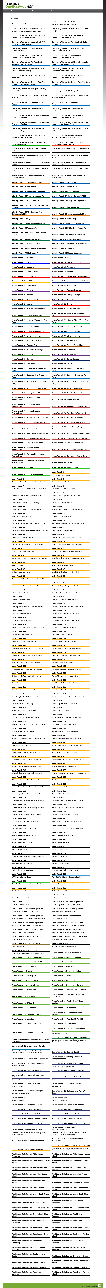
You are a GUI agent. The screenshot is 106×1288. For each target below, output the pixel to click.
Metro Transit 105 (59, 618)
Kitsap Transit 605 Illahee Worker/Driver (68, 400)
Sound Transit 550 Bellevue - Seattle (26, 1084)
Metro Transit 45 (58, 562)
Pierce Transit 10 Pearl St (62, 962)
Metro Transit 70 (18, 604)
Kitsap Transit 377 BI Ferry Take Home (27, 336)
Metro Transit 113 (59, 631)
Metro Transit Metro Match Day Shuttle (27, 936)
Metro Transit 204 (19, 722)
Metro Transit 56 (58, 576)
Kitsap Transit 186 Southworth (24, 276)
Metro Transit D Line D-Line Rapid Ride (27, 916)
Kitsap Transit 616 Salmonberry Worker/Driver (30, 417)
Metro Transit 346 (59, 805)
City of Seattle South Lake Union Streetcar (28, 28)
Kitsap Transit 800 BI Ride (62, 463)
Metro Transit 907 (59, 853)
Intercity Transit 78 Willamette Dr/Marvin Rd (29, 248)
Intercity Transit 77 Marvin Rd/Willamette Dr (69, 244)
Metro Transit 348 (19, 812)
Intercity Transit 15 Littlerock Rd (24, 187)
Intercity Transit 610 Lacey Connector (67, 253)
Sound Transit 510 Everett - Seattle (66, 1052)
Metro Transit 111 (19, 631)
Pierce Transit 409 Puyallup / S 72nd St (67, 1019)
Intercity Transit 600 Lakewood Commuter (28, 253)
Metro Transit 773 (19, 832)
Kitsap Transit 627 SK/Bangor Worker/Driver (69, 438)
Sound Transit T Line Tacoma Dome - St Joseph (71, 1145)
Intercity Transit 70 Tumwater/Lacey (26, 228)
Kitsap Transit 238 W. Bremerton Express (28, 309)
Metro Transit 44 (18, 562)
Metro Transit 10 (58, 500)
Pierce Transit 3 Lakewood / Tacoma (66, 957)
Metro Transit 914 (19, 860)
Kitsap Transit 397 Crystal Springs (65, 359)
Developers (73, 11)
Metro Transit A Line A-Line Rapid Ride (67, 902)
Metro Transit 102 (19, 618)
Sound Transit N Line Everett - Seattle (27, 1130)
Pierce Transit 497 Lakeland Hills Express (28, 1023)
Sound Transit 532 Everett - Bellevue (26, 1070)
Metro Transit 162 (59, 680)
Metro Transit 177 (19, 694)
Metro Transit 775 (59, 832)
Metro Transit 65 (18, 597)
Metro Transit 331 (19, 798)
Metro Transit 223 (59, 735)
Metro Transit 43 (58, 555)
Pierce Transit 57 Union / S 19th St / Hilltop (69, 990)
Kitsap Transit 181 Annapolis (63, 267)
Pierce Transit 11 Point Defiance (24, 966)
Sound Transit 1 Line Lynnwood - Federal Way (70, 1037)
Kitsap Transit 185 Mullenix (63, 272)
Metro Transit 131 (59, 652)
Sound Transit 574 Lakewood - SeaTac (27, 1105)
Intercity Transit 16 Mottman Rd (64, 187)
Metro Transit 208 (59, 722)
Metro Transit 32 (58, 541)
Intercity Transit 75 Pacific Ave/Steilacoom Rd (70, 239)
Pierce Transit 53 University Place (25, 985)
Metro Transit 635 (59, 825)
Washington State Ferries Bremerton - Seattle (70, 1256)
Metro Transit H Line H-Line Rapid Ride (67, 929)
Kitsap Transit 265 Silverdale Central (66, 309)
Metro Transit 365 (59, 812)
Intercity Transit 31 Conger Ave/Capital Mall (69, 201)
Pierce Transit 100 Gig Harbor (24, 996)
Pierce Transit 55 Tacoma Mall (24, 990)
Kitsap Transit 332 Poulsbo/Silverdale (67, 326)
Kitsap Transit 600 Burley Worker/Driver (27, 393)
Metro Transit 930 (59, 867)
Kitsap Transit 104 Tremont (22, 258)
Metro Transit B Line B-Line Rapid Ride (27, 909)
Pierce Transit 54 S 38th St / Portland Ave (68, 985)
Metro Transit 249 (19, 770)
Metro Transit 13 (18, 513)
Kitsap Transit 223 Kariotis (22, 295)
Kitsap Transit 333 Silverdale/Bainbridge (28, 331)
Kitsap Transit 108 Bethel (22, 262)
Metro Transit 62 (58, 590)
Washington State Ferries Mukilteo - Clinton (29, 1203)
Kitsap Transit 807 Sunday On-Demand (27, 474)
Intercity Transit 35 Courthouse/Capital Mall (69, 214)
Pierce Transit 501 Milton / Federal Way (27, 1032)
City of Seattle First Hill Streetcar (65, 21)
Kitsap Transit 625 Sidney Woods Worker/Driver (71, 433)
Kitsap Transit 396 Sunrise (22, 359)
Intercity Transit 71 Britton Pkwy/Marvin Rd (69, 228)
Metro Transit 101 (59, 611)
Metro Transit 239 (59, 756)
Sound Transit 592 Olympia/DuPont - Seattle (29, 1118)
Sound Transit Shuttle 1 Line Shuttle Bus (28, 1149)
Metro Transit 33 (18, 548)
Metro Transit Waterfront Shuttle (24, 950)
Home (13, 11)
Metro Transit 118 (19, 638)
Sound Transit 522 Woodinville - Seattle (67, 1063)
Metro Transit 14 (58, 513)
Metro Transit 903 (59, 846)
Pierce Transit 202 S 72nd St (23, 1003)
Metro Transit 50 (18, 576)
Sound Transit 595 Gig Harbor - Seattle (27, 1123)
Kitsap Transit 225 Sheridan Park (25, 299)
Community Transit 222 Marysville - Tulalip (69, 91)
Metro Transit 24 (58, 527)
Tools (53, 11)
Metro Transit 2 (18, 479)
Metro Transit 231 (19, 756)
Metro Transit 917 (19, 867)
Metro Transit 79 (18, 611)
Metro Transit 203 (59, 715)
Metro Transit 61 (18, 590)
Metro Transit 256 (59, 777)
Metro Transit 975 (19, 881)
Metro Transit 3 (58, 479)
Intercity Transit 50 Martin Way (64, 219)
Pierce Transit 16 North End (63, 966)
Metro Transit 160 (59, 673)
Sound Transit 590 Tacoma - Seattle (66, 1114)
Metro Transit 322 (59, 791)
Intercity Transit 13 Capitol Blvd (64, 182)
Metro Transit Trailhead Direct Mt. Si (26, 943)
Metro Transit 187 (59, 708)
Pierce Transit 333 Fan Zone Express (26, 1014)
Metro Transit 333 (59, 798)
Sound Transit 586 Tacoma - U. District (27, 1114)
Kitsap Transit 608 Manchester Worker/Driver (70, 406)
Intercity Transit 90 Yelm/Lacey (64, 248)
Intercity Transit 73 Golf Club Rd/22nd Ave (68, 234)
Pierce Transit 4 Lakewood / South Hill (27, 962)
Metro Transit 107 (59, 624)
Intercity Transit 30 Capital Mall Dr (25, 201)
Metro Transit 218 (59, 728)
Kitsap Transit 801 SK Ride (22, 467)
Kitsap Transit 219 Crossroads (24, 285)
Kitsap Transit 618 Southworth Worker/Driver (70, 417)
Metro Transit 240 (19, 763)
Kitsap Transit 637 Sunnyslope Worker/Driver (70, 456)
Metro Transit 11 (18, 507)
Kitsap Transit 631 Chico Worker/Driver (67, 443)
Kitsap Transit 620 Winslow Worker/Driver (68, 422)
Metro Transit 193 (19, 715)
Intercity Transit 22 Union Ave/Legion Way (28, 196)
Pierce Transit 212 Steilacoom (24, 1008)
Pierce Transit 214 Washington (64, 1008)
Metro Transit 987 (19, 895)
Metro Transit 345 (19, 805)
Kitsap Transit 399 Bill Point (63, 364)
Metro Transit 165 (19, 687)
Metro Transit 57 (18, 583)
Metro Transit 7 (18, 493)
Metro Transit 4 (18, 486)
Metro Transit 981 (59, 881)
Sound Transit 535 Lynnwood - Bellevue (68, 1070)
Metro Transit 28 (58, 534)
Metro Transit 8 (58, 493)
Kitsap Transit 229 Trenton (62, 304)
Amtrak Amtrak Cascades (22, 24)
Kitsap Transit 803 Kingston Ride (65, 467)
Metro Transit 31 (18, 541)
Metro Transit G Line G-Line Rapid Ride (27, 929)
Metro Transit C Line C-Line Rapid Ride (67, 909)
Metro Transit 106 (19, 624)
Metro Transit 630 (59, 819)
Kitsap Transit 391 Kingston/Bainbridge (27, 350)
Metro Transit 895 (59, 839)
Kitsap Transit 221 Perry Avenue (24, 290)
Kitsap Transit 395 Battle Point (64, 354)
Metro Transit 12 (58, 507)
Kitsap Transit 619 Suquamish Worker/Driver (29, 422)
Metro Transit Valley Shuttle (63, 943)
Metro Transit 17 (18, 520)
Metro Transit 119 (59, 638)
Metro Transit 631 (19, 825)
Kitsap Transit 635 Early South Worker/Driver (70, 449)
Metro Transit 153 (59, 666)
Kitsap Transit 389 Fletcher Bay (24, 345)
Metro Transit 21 (58, 520)
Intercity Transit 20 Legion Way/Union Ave (28, 191)
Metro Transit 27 (18, 534)
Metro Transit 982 (19, 888)
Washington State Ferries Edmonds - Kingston (70, 1267)
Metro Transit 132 (19, 659)
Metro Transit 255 (19, 777)
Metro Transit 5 (58, 486)
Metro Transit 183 (59, 701)
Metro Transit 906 (19, 853)
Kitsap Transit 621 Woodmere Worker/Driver (29, 429)
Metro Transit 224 (19, 742)
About (33, 11)
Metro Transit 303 (19, 791)
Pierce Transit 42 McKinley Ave (24, 976)
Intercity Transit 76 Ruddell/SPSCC (26, 244)
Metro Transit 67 (58, 597)
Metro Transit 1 (58, 472)
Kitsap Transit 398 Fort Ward (23, 364)
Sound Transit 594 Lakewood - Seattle (67, 1118)
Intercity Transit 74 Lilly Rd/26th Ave (26, 239)
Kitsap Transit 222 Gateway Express (66, 290)
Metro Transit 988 (59, 895)
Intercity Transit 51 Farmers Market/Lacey (28, 223)
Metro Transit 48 (18, 569)
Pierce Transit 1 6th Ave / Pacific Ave (66, 953)
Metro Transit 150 (19, 666)
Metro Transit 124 (19, 645)
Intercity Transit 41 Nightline (23, 219)
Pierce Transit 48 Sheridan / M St (25, 980)
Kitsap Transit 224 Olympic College (66, 295)
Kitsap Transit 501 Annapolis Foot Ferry (68, 388)
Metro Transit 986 (59, 888)
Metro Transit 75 (58, 604)
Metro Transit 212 (19, 728)
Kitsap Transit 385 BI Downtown (64, 340)
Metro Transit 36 (58, 548)
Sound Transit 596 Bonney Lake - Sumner (68, 1123)
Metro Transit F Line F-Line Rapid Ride (67, 923)
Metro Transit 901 (19, 846)
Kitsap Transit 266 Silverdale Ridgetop (27, 315)
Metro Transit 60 (58, 583)
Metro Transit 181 (59, 694)
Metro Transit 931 (19, 874)
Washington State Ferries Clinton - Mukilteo (29, 1263)
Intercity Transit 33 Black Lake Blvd (66, 207)
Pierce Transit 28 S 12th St (22, 971)
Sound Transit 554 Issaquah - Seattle (66, 1084)
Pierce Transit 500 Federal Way (64, 1023)
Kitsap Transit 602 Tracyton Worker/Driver (68, 393)
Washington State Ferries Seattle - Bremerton (30, 1267)
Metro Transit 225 (59, 742)
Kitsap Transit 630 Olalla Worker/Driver (27, 443)
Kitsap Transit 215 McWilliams (24, 281)
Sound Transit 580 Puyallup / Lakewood (67, 1109)
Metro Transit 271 (59, 784)
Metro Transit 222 (19, 735)
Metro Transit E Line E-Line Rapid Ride (27, 923)
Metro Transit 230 (59, 749)
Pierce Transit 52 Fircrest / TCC (64, 980)
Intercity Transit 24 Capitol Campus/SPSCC (69, 196)
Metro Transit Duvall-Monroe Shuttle (66, 916)
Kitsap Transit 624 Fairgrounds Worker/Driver (30, 433)
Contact (92, 11)
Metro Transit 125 (59, 645)
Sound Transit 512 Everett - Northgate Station (30, 1059)
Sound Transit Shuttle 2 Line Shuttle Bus (28, 1141)
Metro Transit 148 (59, 659)
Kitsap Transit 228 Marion (22, 304)
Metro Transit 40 (18, 555)
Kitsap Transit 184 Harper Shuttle (25, 272)
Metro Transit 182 (19, 701)
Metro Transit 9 (18, 500)
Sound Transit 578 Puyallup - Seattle (26, 1109)
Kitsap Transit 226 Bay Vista (63, 299)
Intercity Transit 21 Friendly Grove (65, 191)
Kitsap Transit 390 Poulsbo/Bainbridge (67, 345)
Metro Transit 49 (58, 569)
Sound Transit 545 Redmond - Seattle (67, 1077)
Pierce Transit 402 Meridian (23, 1019)
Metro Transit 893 (19, 839)
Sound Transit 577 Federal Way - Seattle (68, 1105)
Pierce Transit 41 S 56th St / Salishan (66, 971)
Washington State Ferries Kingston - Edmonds (70, 1183)
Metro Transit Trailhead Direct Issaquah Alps (69, 936)
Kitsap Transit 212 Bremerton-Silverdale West (70, 276)
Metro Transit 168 (59, 687)
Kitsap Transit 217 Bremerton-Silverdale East (70, 281)
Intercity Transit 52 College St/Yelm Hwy (68, 223)
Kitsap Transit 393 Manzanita (63, 350)
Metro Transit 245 (59, 763)
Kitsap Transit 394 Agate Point (24, 354)
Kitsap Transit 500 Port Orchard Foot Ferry (29, 388)
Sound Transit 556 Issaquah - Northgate (27, 1091)
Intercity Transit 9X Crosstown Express (27, 182)
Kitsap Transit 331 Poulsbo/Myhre (25, 326)
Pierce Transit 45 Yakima (62, 976)
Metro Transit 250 (59, 770)
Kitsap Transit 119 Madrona (23, 267)
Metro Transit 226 (19, 749)
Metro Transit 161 (19, 680)
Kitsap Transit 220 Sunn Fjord (64, 285)
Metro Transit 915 (59, 860)
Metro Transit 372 (19, 819)
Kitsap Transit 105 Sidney (62, 258)
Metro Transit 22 (18, 527)
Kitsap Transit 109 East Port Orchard (66, 262)
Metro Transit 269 (19, 784)
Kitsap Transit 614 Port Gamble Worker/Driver (70, 413)
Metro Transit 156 (19, 673)
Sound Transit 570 (59, 1098)
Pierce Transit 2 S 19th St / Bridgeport (27, 957)
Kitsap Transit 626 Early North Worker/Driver (29, 438)
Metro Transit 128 (19, 652)
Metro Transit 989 (19, 902)
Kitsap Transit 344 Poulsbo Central (66, 331)
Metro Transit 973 (59, 874)
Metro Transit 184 (19, 708)
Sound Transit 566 (19, 1098)
